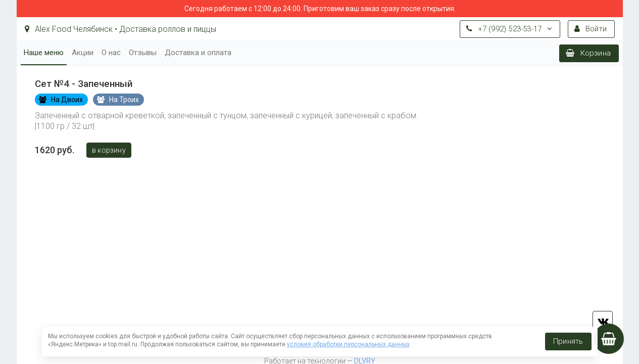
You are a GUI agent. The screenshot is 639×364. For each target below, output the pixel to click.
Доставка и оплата (198, 52)
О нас (111, 52)
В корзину (109, 150)
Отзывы (143, 52)
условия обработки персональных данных (348, 344)
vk (603, 321)
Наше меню (44, 52)
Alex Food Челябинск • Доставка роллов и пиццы (120, 29)
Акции (82, 52)
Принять (568, 341)
